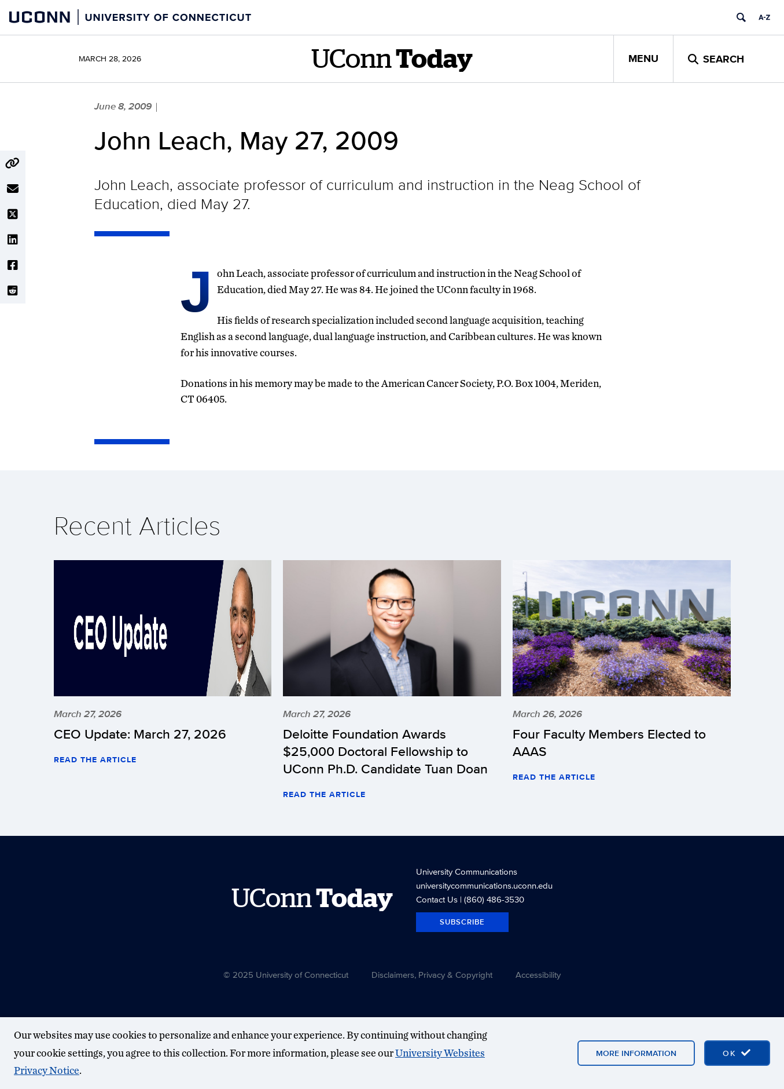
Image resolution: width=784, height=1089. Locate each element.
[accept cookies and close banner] (737, 1053)
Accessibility (538, 975)
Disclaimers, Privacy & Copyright (431, 975)
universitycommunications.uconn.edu (484, 885)
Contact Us (437, 899)
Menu (643, 58)
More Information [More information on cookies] (636, 1053)
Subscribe (462, 921)
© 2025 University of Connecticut (285, 975)
